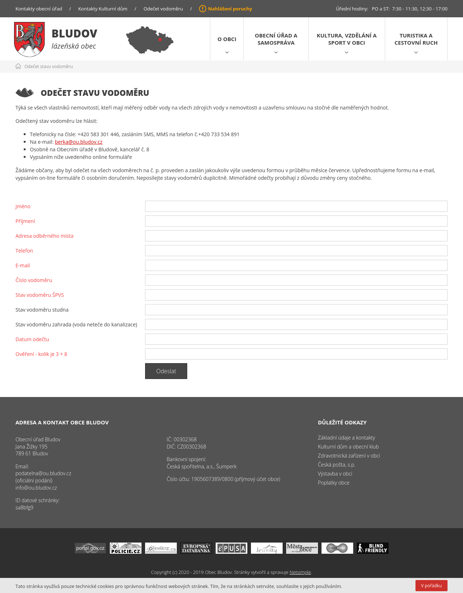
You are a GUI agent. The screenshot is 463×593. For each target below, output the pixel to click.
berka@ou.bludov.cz (78, 141)
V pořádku (431, 586)
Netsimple (300, 572)
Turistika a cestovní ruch (416, 39)
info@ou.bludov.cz (36, 487)
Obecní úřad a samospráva (276, 39)
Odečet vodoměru (163, 8)
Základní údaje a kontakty (346, 437)
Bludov (74, 33)
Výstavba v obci (335, 473)
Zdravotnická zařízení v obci (349, 455)
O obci (226, 39)
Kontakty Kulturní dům (102, 8)
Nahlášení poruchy (230, 8)
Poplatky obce (334, 482)
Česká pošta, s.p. (336, 464)
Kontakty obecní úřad (38, 8)
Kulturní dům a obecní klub (348, 446)
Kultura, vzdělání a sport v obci (347, 39)
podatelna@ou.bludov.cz (43, 473)
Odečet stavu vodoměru (48, 66)
